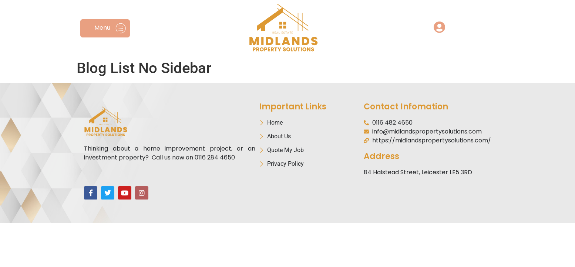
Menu (102, 27)
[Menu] (121, 28)
